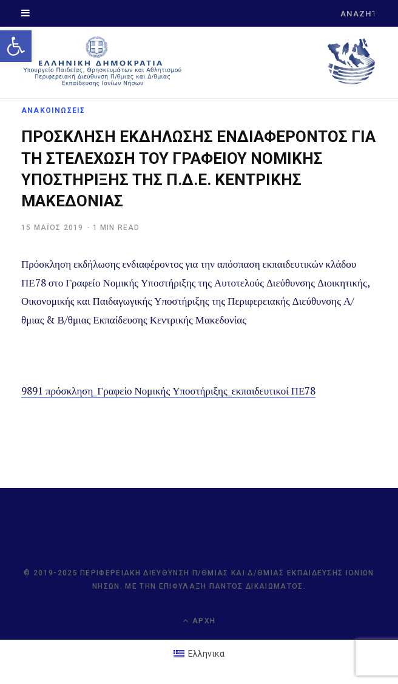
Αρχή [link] (199, 620)
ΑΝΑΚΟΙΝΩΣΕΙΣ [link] (53, 110)
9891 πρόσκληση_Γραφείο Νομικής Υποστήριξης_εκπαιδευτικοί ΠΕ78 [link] (168, 391)
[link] (16, 46)
